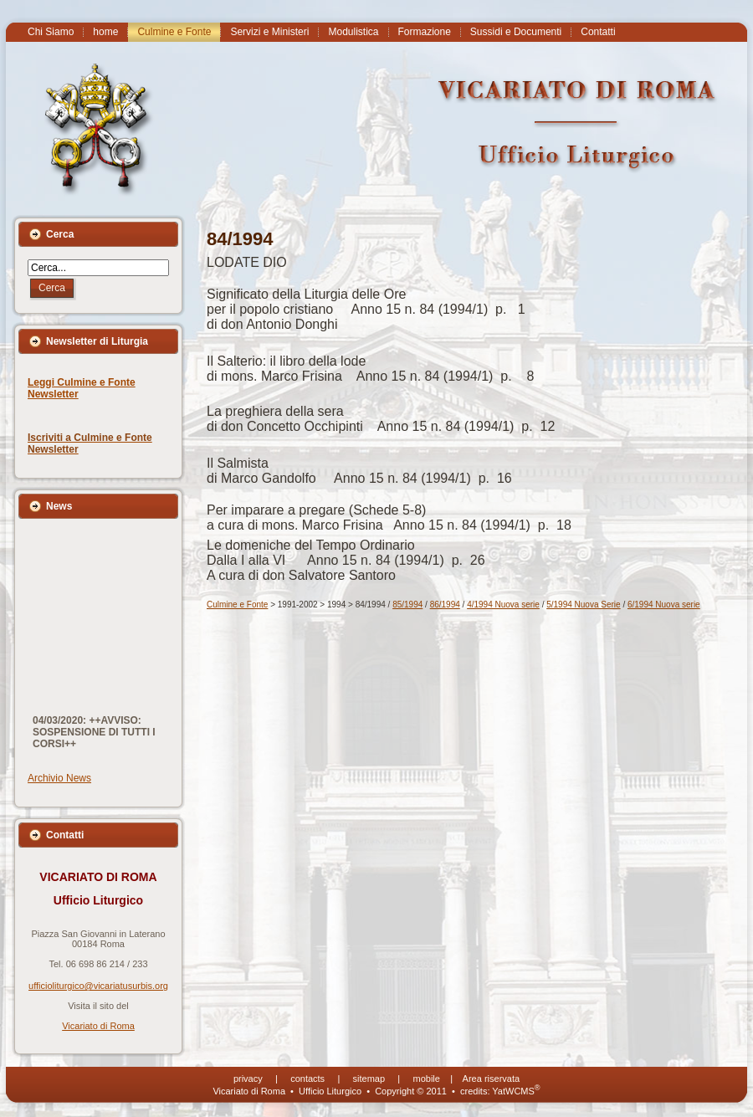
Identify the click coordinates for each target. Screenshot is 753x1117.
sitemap (369, 1078)
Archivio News (59, 778)
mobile (426, 1078)
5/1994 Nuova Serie (583, 604)
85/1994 (407, 604)
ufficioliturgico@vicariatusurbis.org (98, 986)
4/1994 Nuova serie (503, 604)
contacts (307, 1078)
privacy (248, 1078)
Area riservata (491, 1078)
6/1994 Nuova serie (664, 604)
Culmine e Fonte (237, 604)
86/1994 (445, 604)
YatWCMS (516, 1091)
